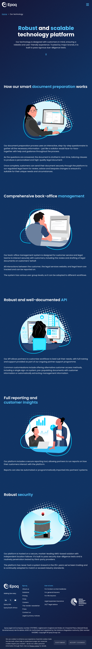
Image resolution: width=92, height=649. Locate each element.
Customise (60, 642)
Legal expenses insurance (54, 601)
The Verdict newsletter (31, 606)
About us (25, 589)
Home (4, 14)
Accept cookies (77, 642)
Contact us (26, 612)
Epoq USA (7, 604)
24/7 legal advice (51, 604)
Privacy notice (34, 646)
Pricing (24, 596)
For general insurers (52, 592)
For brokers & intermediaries (55, 589)
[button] (87, 4)
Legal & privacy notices (31, 616)
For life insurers (50, 596)
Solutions (25, 592)
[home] (16, 4)
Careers (25, 602)
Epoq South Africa (10, 608)
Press (24, 609)
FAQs (24, 599)
